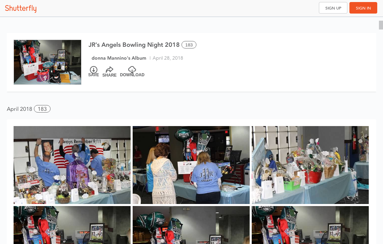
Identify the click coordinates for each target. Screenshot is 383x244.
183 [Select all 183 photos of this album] (189, 44)
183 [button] (42, 109)
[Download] (132, 72)
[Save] (93, 72)
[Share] (109, 72)
